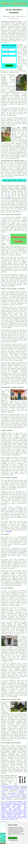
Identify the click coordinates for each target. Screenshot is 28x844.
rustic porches (12, 726)
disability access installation (10, 786)
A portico (4, 663)
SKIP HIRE (24, 787)
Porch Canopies (18, 801)
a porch (16, 101)
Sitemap (2, 833)
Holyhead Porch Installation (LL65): (11, 21)
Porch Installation (15, 808)
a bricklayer (5, 790)
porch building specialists (5, 703)
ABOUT (14, 6)
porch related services (20, 738)
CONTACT (18, 6)
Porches (24, 804)
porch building (6, 781)
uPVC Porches (16, 807)
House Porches (12, 816)
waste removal (12, 793)
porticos (20, 607)
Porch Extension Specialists (11, 814)
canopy (25, 426)
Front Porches (9, 801)
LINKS (11, 6)
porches (11, 207)
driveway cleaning (14, 788)
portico (7, 633)
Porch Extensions (18, 811)
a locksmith (20, 791)
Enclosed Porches (12, 803)
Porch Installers (6, 804)
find (7, 745)
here (21, 770)
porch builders (16, 760)
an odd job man (14, 796)
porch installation (12, 731)
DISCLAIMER (24, 6)
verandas (20, 66)
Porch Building (22, 803)
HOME (7, 6)
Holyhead (8, 197)
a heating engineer (21, 794)
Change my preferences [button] (13, 840)
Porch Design (17, 806)
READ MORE (8, 531)
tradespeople (22, 799)
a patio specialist (6, 787)
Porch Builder (16, 804)
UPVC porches (11, 722)
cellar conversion (6, 797)
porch (25, 21)
